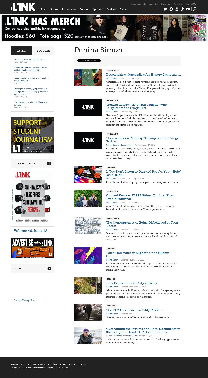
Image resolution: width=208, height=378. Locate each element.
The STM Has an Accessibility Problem (134, 310)
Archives (63, 364)
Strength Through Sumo (25, 300)
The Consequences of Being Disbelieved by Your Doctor (142, 224)
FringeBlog (133, 336)
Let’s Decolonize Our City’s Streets (131, 283)
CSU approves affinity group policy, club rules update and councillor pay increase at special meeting (31, 91)
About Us (153, 4)
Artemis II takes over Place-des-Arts (28, 59)
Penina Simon (112, 78)
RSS (83, 364)
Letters (84, 9)
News (43, 9)
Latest (22, 50)
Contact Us (191, 4)
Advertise (178, 4)
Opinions (98, 9)
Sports (54, 9)
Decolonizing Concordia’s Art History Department (143, 74)
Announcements (138, 4)
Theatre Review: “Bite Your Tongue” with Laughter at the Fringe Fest (136, 106)
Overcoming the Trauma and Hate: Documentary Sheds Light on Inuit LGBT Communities (143, 330)
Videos (111, 9)
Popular (43, 50)
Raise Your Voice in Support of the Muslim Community (137, 254)
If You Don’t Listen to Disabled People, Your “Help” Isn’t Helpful (143, 173)
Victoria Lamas (126, 145)
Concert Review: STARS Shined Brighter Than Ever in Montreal (140, 197)
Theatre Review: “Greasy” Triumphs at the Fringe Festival (142, 139)
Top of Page (63, 368)
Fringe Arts (69, 9)
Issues (124, 9)
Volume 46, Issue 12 (30, 231)
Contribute (165, 4)
